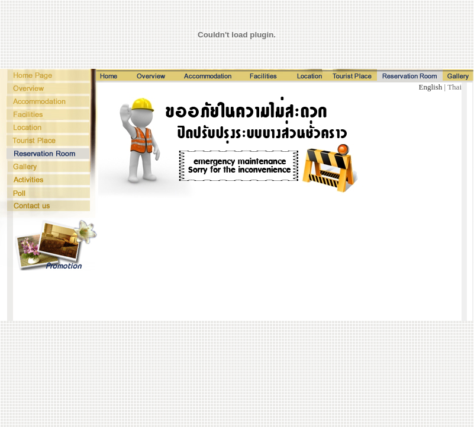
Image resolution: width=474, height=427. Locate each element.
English (431, 86)
